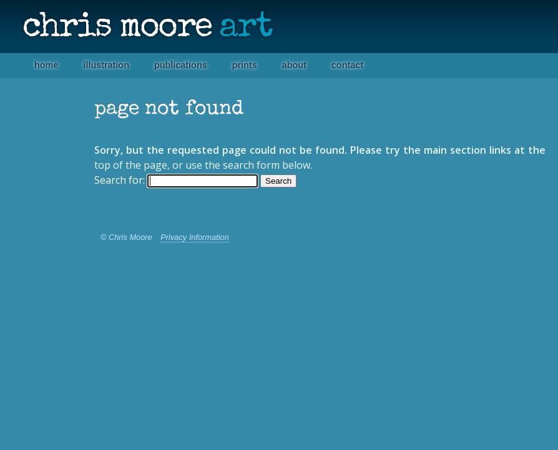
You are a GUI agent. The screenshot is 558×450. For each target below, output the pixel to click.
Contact (347, 65)
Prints (244, 65)
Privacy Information (194, 237)
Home (46, 65)
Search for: (119, 180)
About (294, 65)
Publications (180, 65)
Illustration (106, 65)
